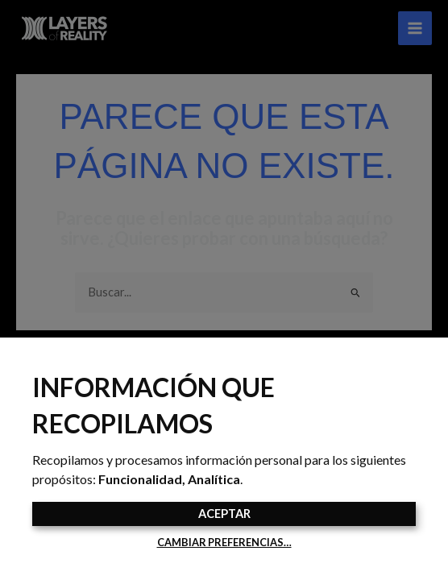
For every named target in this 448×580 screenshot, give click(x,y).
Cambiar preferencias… (224, 542)
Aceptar (224, 513)
